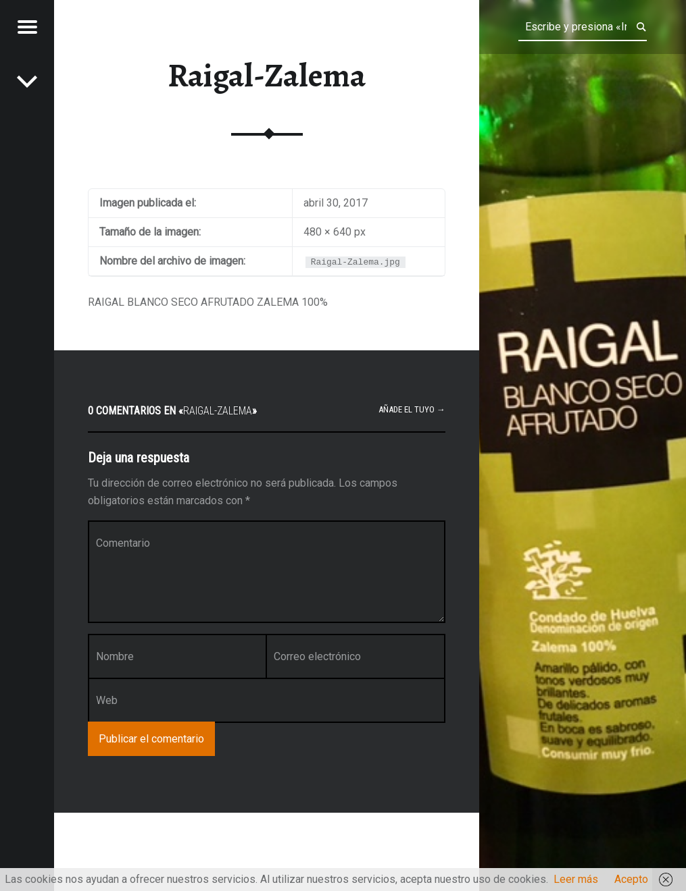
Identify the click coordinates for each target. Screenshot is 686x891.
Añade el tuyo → (411, 409)
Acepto (631, 879)
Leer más (576, 879)
